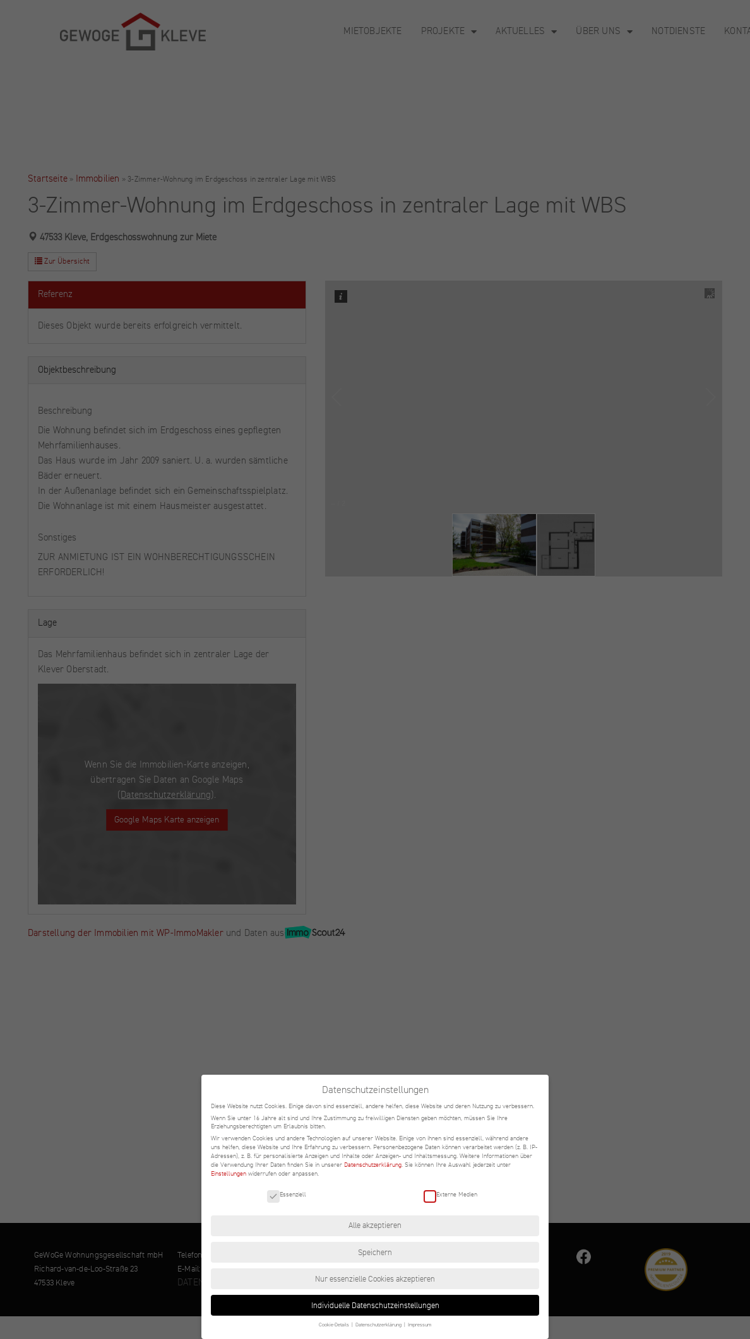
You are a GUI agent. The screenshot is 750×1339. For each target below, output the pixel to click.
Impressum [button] (419, 1325)
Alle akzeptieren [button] (375, 1225)
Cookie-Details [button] (334, 1325)
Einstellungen (228, 1173)
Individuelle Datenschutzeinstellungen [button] (375, 1306)
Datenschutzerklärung (373, 1165)
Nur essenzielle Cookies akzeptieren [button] (375, 1279)
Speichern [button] (375, 1253)
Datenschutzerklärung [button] (379, 1325)
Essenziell (286, 1194)
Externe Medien (450, 1194)
